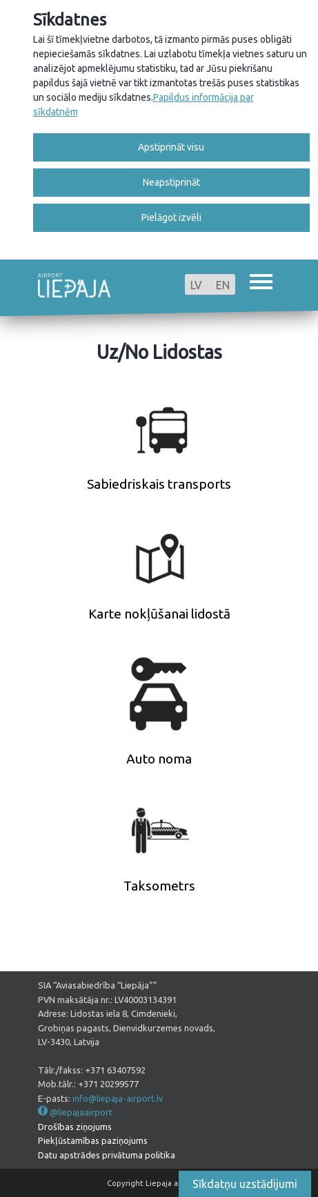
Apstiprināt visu (171, 147)
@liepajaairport (81, 1112)
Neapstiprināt (171, 182)
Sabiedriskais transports (159, 484)
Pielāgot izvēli (171, 217)
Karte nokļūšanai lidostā (159, 613)
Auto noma (159, 758)
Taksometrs (159, 885)
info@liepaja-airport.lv (117, 1098)
